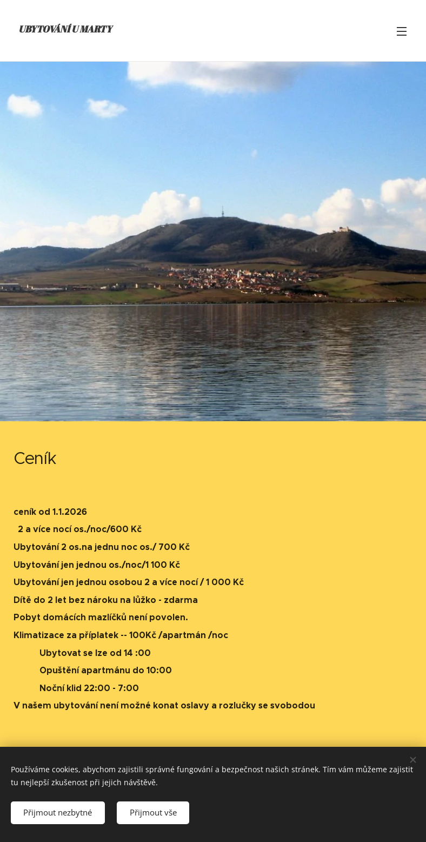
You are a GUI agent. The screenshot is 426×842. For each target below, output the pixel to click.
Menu (402, 31)
